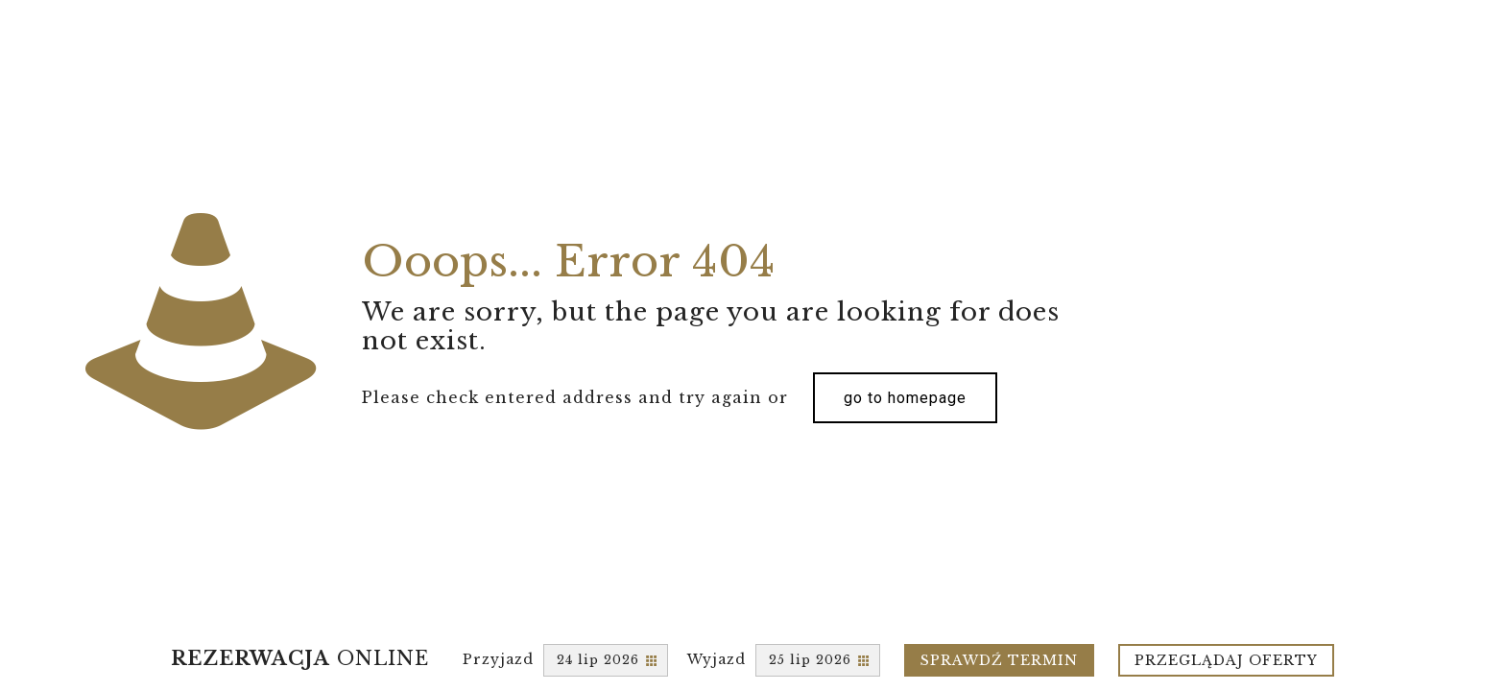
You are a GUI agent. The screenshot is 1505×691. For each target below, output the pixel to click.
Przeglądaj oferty (1226, 660)
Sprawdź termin (999, 660)
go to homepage (905, 398)
